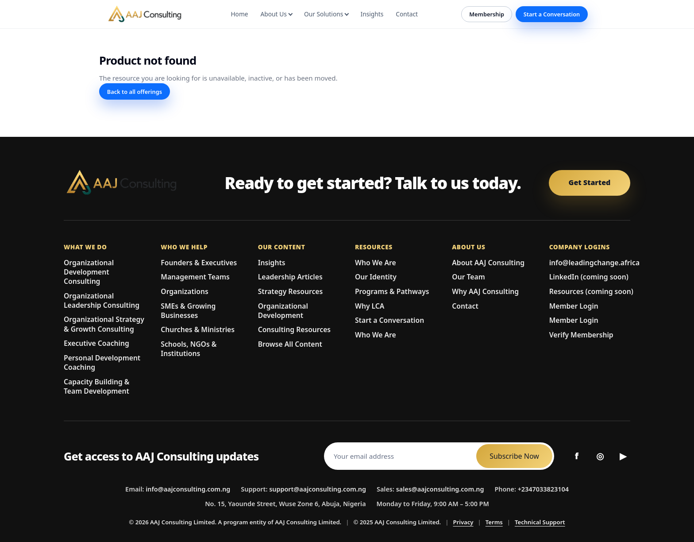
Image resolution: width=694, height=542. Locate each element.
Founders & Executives (199, 262)
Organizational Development (283, 311)
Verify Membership (581, 335)
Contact (465, 306)
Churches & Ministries (198, 329)
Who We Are (375, 262)
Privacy (463, 522)
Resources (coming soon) (591, 291)
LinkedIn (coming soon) (588, 277)
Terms (494, 522)
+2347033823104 (543, 489)
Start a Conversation (552, 14)
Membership (486, 14)
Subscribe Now (514, 456)
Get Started (590, 182)
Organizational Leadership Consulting (101, 300)
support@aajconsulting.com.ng (317, 489)
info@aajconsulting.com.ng (188, 489)
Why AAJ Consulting (485, 291)
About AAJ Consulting (488, 262)
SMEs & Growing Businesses (188, 311)
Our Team (468, 277)
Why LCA (369, 306)
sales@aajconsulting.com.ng (440, 489)
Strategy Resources (290, 291)
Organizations (184, 291)
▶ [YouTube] (623, 456)
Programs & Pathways (392, 291)
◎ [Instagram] (600, 456)
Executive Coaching (96, 343)
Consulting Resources (294, 329)
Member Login (573, 306)
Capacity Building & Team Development (96, 386)
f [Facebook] (576, 456)
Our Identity (376, 277)
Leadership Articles (290, 277)
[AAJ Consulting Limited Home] (130, 183)
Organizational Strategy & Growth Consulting (104, 324)
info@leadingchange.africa (594, 262)
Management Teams (195, 277)
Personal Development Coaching (102, 362)
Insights (271, 262)
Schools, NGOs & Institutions (188, 349)
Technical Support (540, 522)
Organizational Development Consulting (89, 272)
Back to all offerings (134, 92)
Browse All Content (290, 344)
